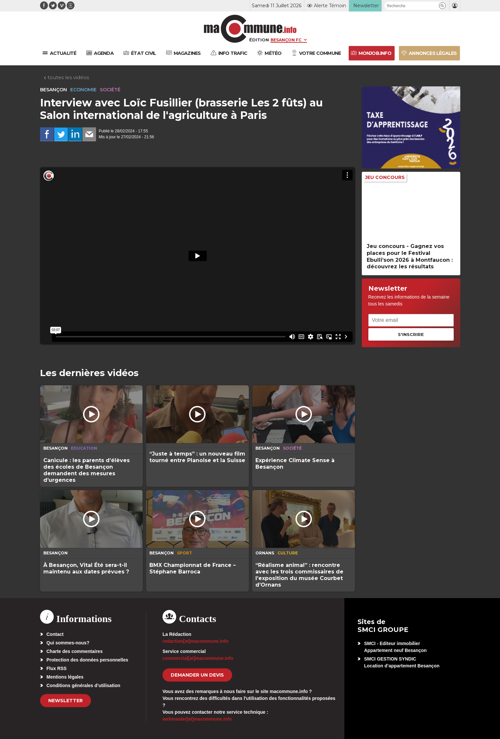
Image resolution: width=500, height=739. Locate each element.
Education (84, 448)
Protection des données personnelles (87, 659)
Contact (55, 634)
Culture (287, 552)
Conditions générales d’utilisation (83, 685)
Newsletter (65, 701)
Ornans (264, 552)
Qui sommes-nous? (68, 642)
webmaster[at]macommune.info (197, 719)
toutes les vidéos (66, 77)
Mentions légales (65, 677)
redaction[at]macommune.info (195, 641)
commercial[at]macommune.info (198, 658)
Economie (83, 90)
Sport (184, 552)
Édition (259, 39)
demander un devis (197, 675)
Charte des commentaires (75, 651)
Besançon (53, 90)
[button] (442, 5)
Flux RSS (57, 668)
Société (110, 90)
